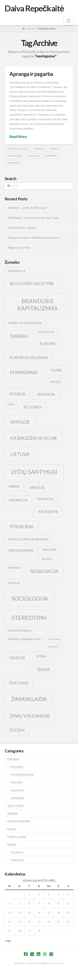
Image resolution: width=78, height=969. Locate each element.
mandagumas (14, 156)
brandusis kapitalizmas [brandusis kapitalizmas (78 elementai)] (37, 305)
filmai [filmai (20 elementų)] (56, 370)
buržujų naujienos (17, 149)
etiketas (54, 149)
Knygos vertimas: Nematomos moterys (33, 237)
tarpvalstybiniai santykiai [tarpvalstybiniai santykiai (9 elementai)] (24, 639)
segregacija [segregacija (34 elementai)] (44, 571)
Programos (17, 859)
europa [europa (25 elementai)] (48, 343)
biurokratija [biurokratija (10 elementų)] (17, 271)
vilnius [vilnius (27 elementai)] (17, 657)
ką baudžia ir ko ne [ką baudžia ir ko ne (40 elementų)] (33, 438)
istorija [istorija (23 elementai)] (17, 394)
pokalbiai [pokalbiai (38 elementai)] (21, 526)
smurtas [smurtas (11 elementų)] (14, 583)
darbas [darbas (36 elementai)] (18, 336)
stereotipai (51, 156)
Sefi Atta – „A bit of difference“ (27, 207)
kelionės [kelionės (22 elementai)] (32, 407)
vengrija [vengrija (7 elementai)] (53, 646)
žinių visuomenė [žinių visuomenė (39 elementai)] (30, 716)
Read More (18, 136)
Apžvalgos (13, 759)
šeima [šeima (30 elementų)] (43, 669)
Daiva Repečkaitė (34, 8)
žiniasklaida (13, 163)
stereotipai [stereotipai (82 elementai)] (29, 617)
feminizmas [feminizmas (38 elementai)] (24, 372)
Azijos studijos (16, 805)
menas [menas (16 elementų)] (14, 486)
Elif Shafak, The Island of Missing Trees (33, 217)
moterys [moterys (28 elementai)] (48, 511)
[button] (68, 20)
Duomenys (17, 852)
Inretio (43, 963)
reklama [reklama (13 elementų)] (49, 549)
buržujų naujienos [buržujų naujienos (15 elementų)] (25, 323)
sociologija (34, 156)
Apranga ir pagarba (31, 74)
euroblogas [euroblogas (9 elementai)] (46, 332)
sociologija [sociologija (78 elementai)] (29, 598)
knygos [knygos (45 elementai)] (20, 422)
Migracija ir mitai (19, 247)
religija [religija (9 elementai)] (47, 558)
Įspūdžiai (12, 813)
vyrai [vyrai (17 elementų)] (41, 656)
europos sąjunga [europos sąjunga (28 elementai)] (28, 357)
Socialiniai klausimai (22, 774)
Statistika (16, 782)
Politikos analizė (16, 836)
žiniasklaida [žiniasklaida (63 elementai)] (29, 699)
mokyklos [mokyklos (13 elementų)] (45, 499)
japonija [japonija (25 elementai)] (46, 394)
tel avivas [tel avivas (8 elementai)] (54, 639)
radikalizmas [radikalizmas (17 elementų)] (21, 550)
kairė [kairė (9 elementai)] (11, 404)
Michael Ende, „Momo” (22, 227)
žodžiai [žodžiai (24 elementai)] (17, 730)
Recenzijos (17, 766)
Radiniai (11, 844)
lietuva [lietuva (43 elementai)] (19, 454)
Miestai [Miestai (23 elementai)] (37, 487)
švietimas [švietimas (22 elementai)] (19, 683)
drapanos (39, 149)
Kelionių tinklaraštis (19, 821)
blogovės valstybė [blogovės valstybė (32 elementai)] (32, 283)
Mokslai (11, 828)
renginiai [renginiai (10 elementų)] (14, 567)
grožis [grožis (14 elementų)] (55, 382)
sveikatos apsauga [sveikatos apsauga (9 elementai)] (19, 630)
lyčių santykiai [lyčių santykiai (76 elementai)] (34, 472)
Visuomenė (17, 790)
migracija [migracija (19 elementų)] (18, 500)
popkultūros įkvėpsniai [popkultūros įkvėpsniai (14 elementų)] (28, 539)
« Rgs (8, 940)
